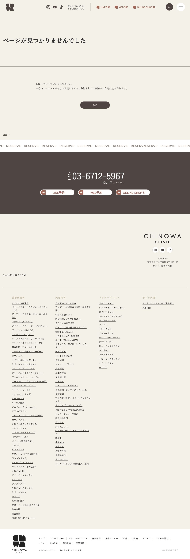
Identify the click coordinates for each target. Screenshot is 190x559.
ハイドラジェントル (21, 389)
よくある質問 (162, 538)
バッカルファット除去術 (66, 413)
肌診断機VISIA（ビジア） (23, 517)
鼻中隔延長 (60, 455)
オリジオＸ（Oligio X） (23, 334)
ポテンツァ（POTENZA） (24, 385)
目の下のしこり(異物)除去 (67, 335)
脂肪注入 (59, 422)
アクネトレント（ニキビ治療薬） (27, 415)
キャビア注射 (18, 402)
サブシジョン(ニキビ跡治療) (25, 453)
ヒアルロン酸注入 (20, 303)
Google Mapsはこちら (13, 275)
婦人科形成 (60, 351)
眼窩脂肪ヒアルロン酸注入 (24, 347)
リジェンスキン (19, 492)
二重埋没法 (60, 372)
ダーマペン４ (18, 398)
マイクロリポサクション (66, 385)
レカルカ (16, 496)
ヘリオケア (17, 479)
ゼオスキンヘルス (20, 436)
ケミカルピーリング (21, 394)
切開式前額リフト (63, 314)
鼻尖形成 (59, 446)
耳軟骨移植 (60, 450)
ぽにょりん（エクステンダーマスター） (71, 345)
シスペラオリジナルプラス (24, 423)
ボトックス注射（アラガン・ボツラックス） (29, 309)
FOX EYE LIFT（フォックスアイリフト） (72, 432)
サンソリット (18, 449)
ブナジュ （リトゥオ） (22, 321)
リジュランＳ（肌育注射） (24, 364)
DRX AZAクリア (19, 458)
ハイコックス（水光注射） (24, 466)
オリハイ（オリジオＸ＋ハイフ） (27, 342)
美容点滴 (16, 513)
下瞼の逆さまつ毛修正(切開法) (69, 409)
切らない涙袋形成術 (64, 323)
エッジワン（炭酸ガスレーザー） (27, 351)
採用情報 (80, 543)
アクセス (146, 538)
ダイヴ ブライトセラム (22, 462)
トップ (42, 538)
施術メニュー (111, 538)
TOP (95, 105)
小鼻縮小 (59, 442)
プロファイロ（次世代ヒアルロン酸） (29, 381)
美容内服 (16, 509)
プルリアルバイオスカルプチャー (27, 372)
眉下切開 (59, 360)
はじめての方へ (57, 538)
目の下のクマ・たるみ (65, 303)
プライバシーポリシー (47, 550)
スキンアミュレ (19, 428)
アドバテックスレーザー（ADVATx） (29, 325)
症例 (125, 538)
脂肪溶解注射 (18, 500)
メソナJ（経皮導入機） (23, 441)
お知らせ (54, 543)
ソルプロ (16, 445)
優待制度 (67, 543)
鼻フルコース (61, 459)
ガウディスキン (19, 419)
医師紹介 (96, 538)
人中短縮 (59, 368)
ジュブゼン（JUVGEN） (23, 330)
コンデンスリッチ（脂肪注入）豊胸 (72, 463)
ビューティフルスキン (22, 475)
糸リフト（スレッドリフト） (68, 405)
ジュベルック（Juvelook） (24, 406)
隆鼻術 (58, 437)
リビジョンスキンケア (22, 487)
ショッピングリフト (64, 364)
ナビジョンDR (18, 470)
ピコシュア (17, 355)
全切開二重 (60, 377)
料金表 (135, 538)
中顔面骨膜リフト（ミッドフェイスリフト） (73, 399)
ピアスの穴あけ (19, 411)
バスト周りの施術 (63, 355)
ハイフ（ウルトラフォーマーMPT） (28, 338)
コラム (42, 543)
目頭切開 (59, 394)
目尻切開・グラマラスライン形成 (71, 389)
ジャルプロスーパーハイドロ (25, 377)
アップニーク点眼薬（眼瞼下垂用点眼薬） (29, 315)
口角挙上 (59, 381)
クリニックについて (78, 538)
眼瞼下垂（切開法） (64, 331)
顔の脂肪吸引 (61, 418)
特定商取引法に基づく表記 (70, 550)
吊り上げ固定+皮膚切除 (66, 340)
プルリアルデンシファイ (23, 368)
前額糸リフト (61, 426)
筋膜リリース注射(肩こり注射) (26, 505)
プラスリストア (19, 483)
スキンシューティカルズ (23, 432)
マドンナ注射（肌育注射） (24, 360)
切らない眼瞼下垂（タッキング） (71, 327)
